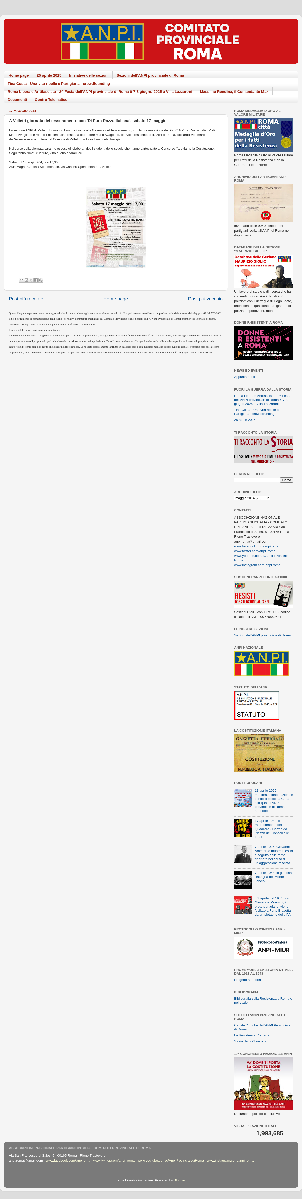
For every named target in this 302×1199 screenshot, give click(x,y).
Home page (19, 75)
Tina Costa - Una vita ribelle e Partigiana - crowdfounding (59, 83)
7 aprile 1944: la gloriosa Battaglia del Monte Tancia (273, 877)
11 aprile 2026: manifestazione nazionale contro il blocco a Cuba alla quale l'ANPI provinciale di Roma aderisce (274, 801)
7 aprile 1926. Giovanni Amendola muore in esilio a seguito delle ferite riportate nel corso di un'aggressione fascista (274, 855)
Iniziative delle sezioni (89, 75)
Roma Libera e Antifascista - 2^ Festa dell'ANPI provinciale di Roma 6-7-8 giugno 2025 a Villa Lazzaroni (100, 91)
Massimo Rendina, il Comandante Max (234, 91)
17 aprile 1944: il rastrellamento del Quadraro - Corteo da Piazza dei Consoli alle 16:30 (272, 829)
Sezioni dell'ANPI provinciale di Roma (150, 75)
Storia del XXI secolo (250, 1041)
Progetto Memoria (247, 980)
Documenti (17, 99)
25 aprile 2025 (49, 75)
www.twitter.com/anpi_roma (254, 551)
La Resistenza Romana (251, 1035)
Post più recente (26, 298)
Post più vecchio (205, 298)
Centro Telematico (51, 99)
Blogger (179, 1180)
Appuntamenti (244, 377)
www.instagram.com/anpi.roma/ (257, 565)
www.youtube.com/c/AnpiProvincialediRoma (171, 1160)
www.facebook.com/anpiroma (256, 546)
